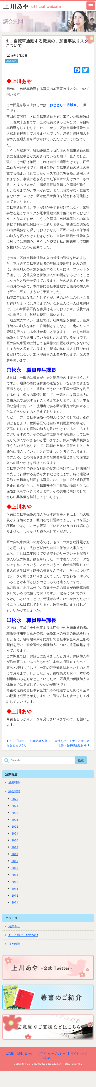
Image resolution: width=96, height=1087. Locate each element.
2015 (14, 875)
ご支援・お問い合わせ (19, 1053)
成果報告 (14, 782)
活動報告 (11, 774)
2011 (14, 902)
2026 (14, 799)
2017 (14, 861)
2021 (14, 833)
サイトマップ (79, 1053)
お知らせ (14, 926)
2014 (14, 882)
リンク (46, 1057)
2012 (14, 895)
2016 (14, 868)
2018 (14, 854)
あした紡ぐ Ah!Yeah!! (23, 935)
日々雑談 (14, 944)
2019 (14, 847)
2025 (14, 806)
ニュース (11, 918)
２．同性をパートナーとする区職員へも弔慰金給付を (69, 743)
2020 (14, 840)
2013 (14, 889)
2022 (14, 826)
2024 (14, 813)
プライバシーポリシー (51, 1053)
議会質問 (11, 61)
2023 (14, 820)
